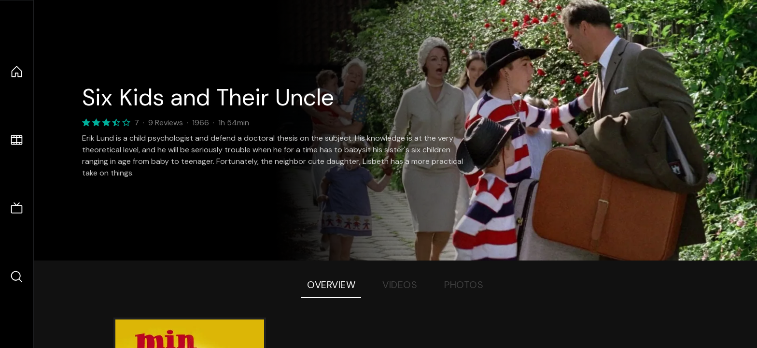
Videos (399, 284)
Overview (331, 284)
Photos (463, 284)
